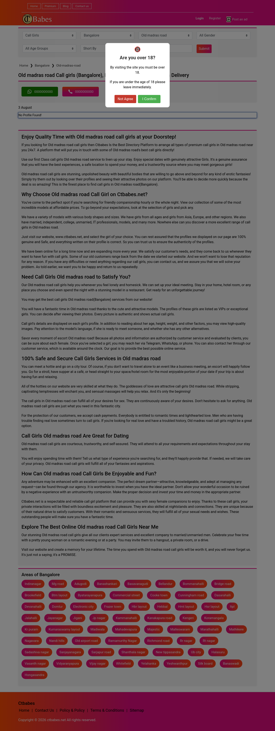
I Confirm (149, 99)
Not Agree (125, 99)
